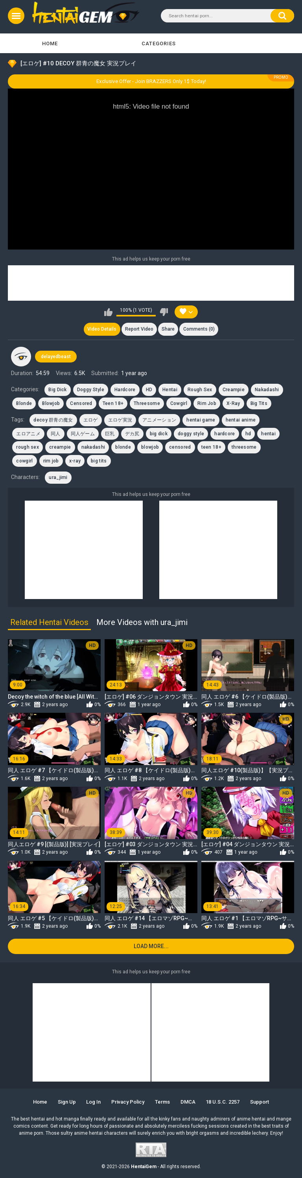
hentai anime (241, 420)
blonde (123, 447)
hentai (268, 433)
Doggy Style (90, 389)
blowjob (150, 447)
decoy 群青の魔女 (53, 420)
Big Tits (258, 403)
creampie (60, 447)
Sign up (67, 1102)
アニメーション (159, 420)
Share (168, 329)
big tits (99, 461)
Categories (159, 43)
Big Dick (57, 389)
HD (149, 389)
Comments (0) (199, 329)
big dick (159, 433)
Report (139, 329)
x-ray (75, 461)
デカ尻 (132, 433)
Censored (81, 403)
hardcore (224, 433)
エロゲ (90, 420)
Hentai (169, 389)
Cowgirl (178, 403)
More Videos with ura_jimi (142, 622)
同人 (56, 433)
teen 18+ (211, 447)
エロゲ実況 (120, 420)
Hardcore (124, 389)
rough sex (27, 447)
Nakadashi (267, 389)
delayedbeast (56, 356)
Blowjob (51, 403)
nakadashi (93, 447)
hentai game (200, 420)
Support (259, 1102)
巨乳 (110, 433)
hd (248, 433)
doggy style (191, 433)
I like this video (108, 312)
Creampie (234, 389)
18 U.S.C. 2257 (222, 1102)
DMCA (187, 1102)
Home (50, 43)
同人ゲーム (83, 433)
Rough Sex (200, 389)
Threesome (147, 403)
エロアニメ (28, 433)
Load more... (151, 946)
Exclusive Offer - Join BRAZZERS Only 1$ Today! (151, 81)
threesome (244, 447)
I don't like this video (164, 312)
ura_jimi (58, 477)
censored (180, 447)
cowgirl (24, 461)
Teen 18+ (113, 403)
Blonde (24, 403)
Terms (162, 1102)
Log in (93, 1102)
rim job (51, 461)
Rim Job (206, 403)
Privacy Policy (127, 1102)
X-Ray (233, 403)
